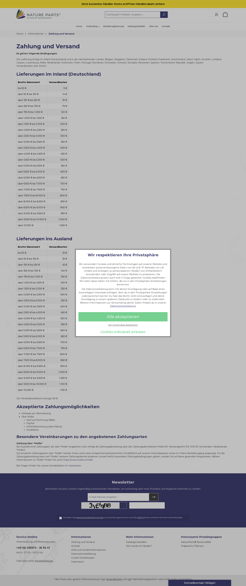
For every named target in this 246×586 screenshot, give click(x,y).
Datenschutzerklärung (123, 306)
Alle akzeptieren (123, 316)
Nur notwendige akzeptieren (123, 325)
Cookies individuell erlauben (123, 331)
